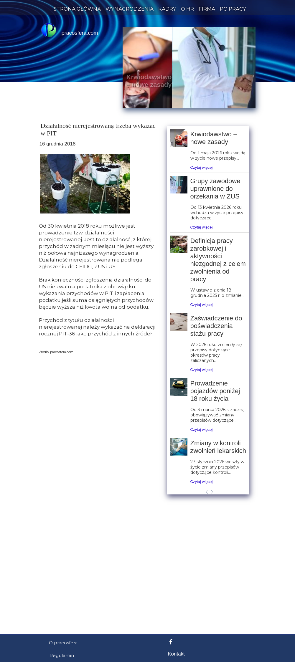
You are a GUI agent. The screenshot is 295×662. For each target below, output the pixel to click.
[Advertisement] (147, 488)
